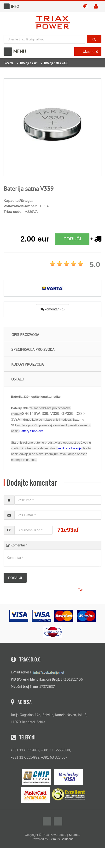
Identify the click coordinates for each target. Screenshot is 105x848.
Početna (8, 63)
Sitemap (74, 835)
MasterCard (35, 795)
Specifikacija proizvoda (32, 349)
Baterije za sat (28, 63)
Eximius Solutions (61, 839)
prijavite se (86, 6)
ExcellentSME (68, 794)
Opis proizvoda (25, 334)
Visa (68, 777)
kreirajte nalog (97, 6)
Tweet (83, 590)
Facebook (47, 821)
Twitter (58, 821)
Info (7, 6)
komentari (52, 309)
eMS (36, 777)
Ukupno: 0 (86, 51)
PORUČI (72, 238)
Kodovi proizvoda (27, 364)
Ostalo (17, 379)
